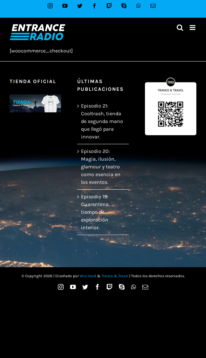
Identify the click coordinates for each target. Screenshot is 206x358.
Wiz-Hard (88, 276)
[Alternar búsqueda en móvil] (180, 27)
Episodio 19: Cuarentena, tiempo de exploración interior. (95, 212)
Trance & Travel (115, 276)
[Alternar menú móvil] (193, 27)
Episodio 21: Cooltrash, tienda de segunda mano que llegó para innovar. (102, 121)
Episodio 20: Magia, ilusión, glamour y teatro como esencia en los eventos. (101, 166)
